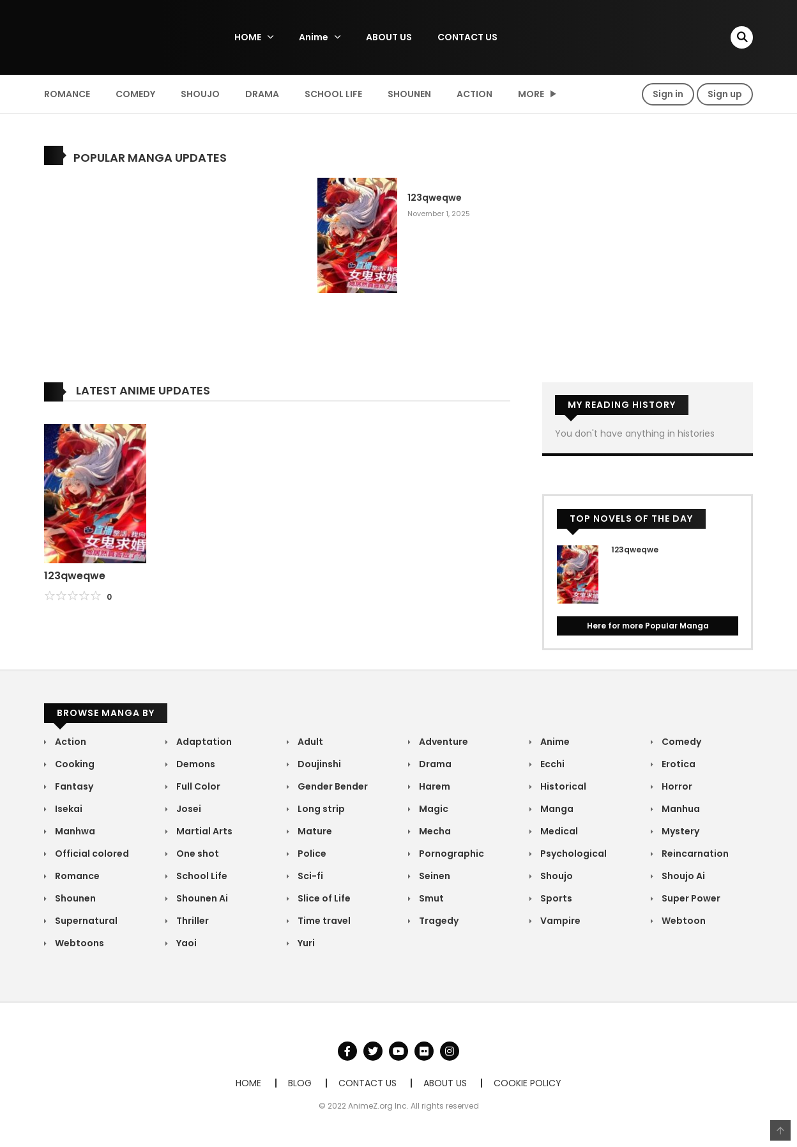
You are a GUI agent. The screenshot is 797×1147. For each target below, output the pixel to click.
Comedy (135, 94)
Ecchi (551, 764)
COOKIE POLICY (527, 1083)
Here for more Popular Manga (648, 625)
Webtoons (78, 943)
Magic (432, 808)
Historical (562, 786)
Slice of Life (323, 898)
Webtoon (683, 920)
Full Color (197, 786)
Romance (67, 94)
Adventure (442, 741)
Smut (430, 898)
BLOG (300, 1083)
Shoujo (200, 94)
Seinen (433, 876)
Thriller (191, 920)
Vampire (559, 920)
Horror (676, 786)
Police (311, 853)
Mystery (679, 831)
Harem (433, 786)
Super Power (690, 898)
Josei (187, 808)
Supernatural (85, 920)
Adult (309, 741)
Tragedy (438, 920)
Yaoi (185, 943)
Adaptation (203, 741)
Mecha (434, 831)
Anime (313, 37)
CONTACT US (467, 37)
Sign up (725, 94)
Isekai (67, 808)
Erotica (677, 764)
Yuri (305, 943)
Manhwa (74, 831)
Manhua (680, 808)
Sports (555, 898)
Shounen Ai (201, 898)
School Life (333, 94)
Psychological (572, 853)
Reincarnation (694, 853)
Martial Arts (203, 831)
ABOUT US (389, 37)
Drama (262, 94)
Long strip (320, 808)
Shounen (409, 94)
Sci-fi (309, 876)
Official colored (91, 853)
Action (474, 94)
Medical (558, 831)
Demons (194, 764)
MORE (531, 94)
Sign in (668, 94)
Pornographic (450, 853)
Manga (555, 808)
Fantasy (73, 786)
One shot (196, 853)
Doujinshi (318, 764)
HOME (247, 37)
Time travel (323, 920)
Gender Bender (332, 786)
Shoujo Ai (682, 876)
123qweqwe (434, 197)
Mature (314, 831)
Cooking (74, 764)
